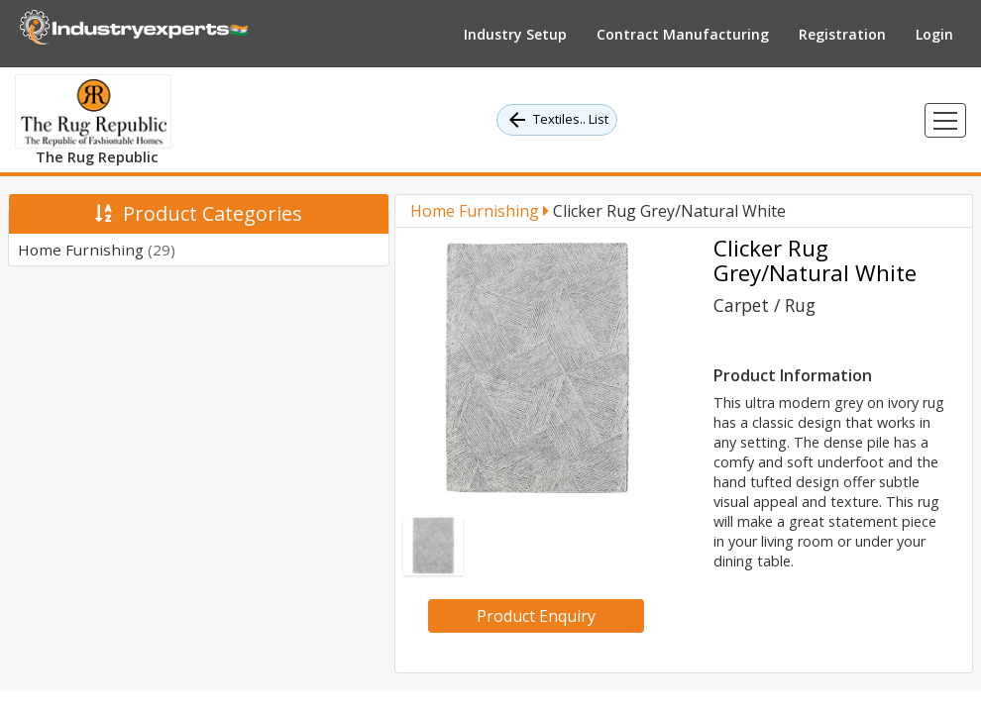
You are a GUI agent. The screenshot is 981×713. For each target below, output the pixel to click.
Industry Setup (515, 34)
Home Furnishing (96, 249)
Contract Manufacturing (683, 34)
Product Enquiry (536, 616)
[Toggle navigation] (945, 120)
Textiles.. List (556, 120)
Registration (842, 34)
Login (934, 34)
